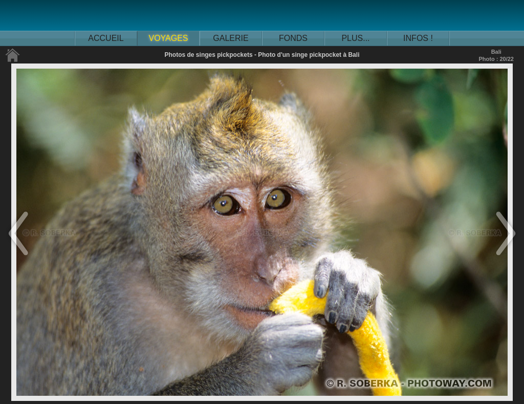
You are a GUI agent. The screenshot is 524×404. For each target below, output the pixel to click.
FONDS (293, 38)
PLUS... (355, 38)
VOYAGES (168, 38)
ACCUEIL (105, 38)
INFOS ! (418, 38)
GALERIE (230, 38)
